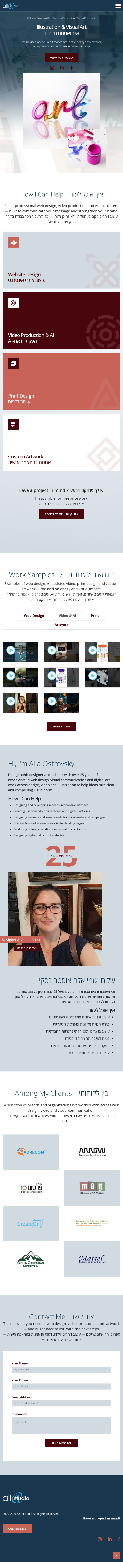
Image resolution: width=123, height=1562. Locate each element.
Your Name (20, 1363)
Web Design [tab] (34, 615)
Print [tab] (95, 615)
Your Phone (20, 1380)
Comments (19, 1414)
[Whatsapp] (71, 67)
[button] (61, 57)
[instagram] (52, 67)
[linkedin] (62, 67)
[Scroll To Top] (116, 1555)
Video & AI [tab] (67, 615)
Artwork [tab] (61, 624)
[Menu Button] (118, 6)
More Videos (61, 726)
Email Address (22, 1397)
